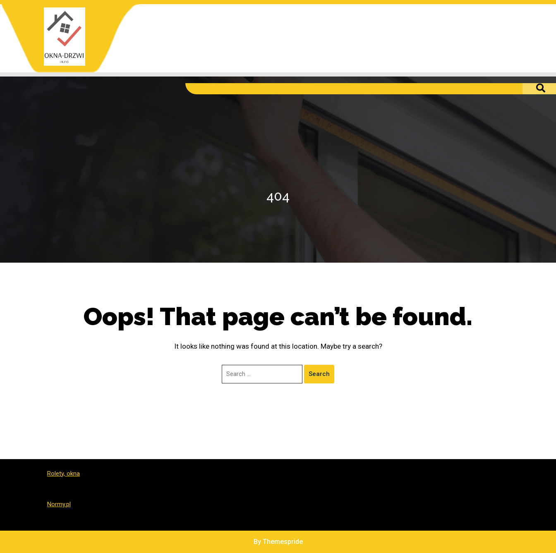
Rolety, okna (63, 473)
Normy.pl (59, 504)
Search (319, 374)
